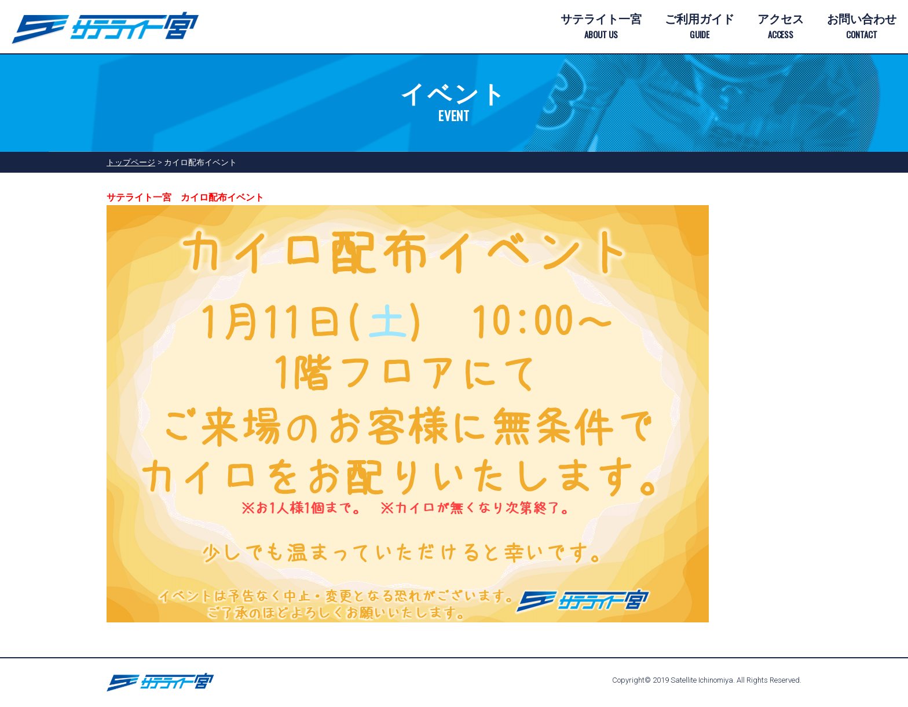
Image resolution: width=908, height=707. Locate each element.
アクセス (780, 27)
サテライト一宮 (601, 27)
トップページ (131, 162)
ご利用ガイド (699, 27)
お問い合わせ (861, 27)
